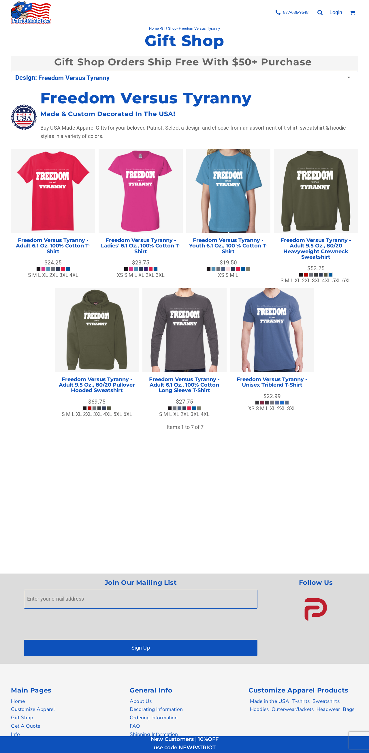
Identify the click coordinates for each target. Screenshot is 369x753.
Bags (348, 709)
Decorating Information (156, 709)
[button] (316, 609)
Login (336, 12)
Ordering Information (154, 717)
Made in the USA (269, 701)
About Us (141, 701)
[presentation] (68, 623)
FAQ (135, 725)
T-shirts (301, 701)
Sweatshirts (326, 701)
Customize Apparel (33, 709)
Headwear (328, 709)
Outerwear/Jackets (293, 709)
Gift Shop (22, 717)
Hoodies (259, 709)
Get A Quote (25, 725)
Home (18, 701)
